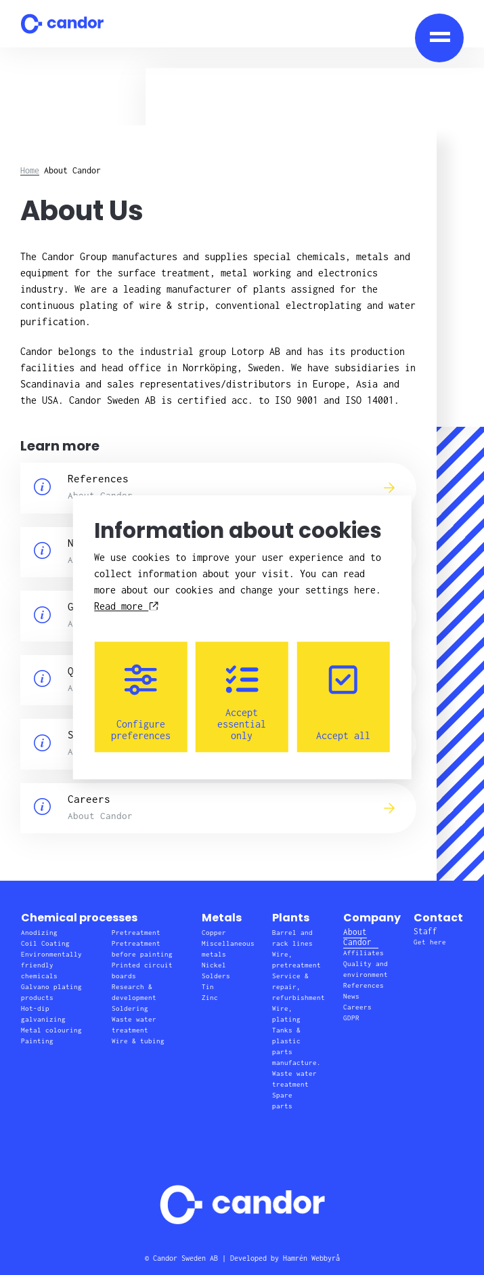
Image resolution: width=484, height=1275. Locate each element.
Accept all (343, 703)
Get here (430, 942)
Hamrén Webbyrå (311, 1258)
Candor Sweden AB (185, 1258)
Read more (126, 606)
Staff (425, 931)
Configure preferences (141, 703)
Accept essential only (241, 703)
